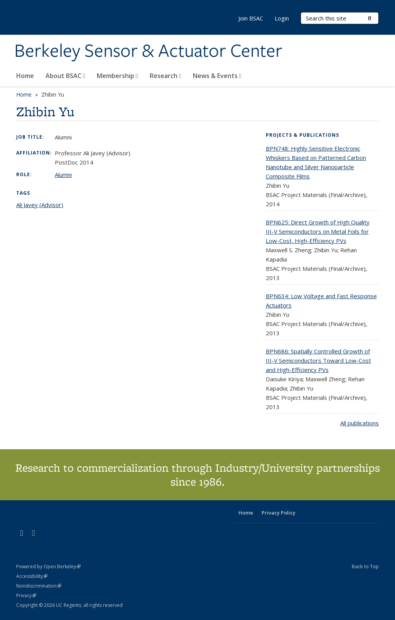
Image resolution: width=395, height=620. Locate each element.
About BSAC (65, 75)
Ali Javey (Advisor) (39, 205)
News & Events (217, 75)
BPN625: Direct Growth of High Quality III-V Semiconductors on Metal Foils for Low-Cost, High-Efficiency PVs (318, 231)
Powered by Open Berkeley (48, 566)
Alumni (63, 174)
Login (282, 18)
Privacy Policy (278, 512)
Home (25, 75)
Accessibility (31, 576)
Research (165, 75)
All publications (359, 423)
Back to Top (365, 566)
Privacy (26, 595)
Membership (117, 75)
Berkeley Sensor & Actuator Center (148, 51)
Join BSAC (250, 18)
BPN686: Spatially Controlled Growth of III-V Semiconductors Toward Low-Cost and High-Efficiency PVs (318, 360)
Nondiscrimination (38, 586)
